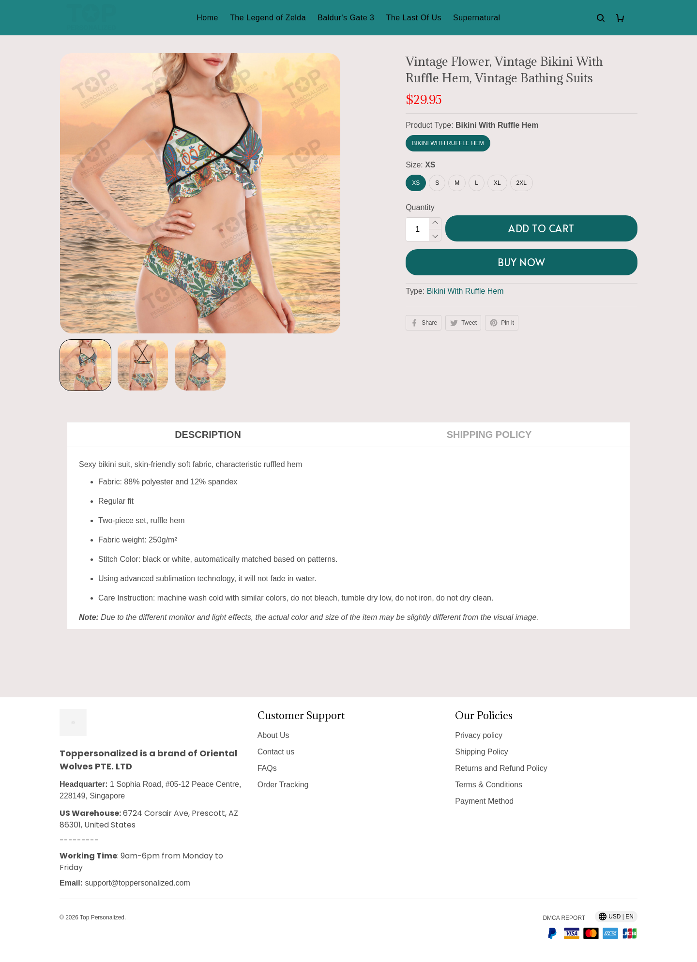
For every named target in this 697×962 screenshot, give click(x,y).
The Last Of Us (413, 18)
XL (497, 183)
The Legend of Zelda (268, 18)
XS (430, 165)
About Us (273, 735)
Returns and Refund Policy (501, 768)
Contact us (276, 752)
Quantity (420, 207)
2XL (521, 183)
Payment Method (484, 801)
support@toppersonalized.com (137, 883)
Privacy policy (478, 735)
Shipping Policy (481, 752)
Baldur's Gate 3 (346, 18)
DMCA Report (564, 918)
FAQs (267, 768)
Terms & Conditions (488, 785)
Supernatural (476, 18)
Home (207, 18)
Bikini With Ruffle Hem (496, 125)
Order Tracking (283, 785)
